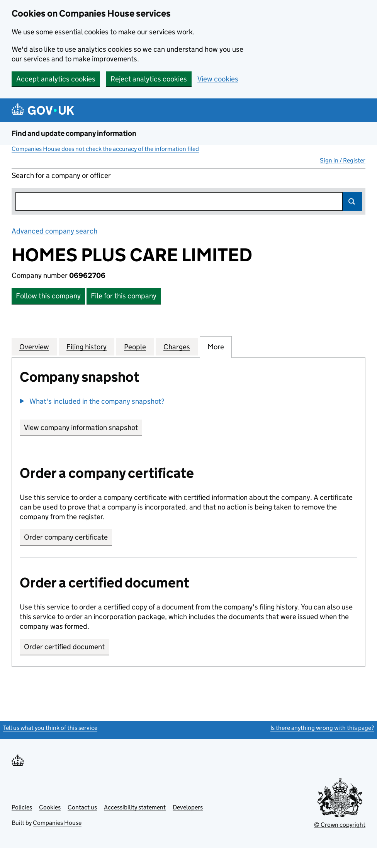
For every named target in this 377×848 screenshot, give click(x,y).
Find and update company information (74, 133)
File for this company (123, 295)
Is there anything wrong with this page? (322, 727)
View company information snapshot (83, 427)
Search (352, 201)
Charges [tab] (176, 346)
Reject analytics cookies (148, 78)
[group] (188, 402)
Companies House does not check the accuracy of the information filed (105, 148)
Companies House (57, 822)
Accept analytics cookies (55, 78)
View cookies (217, 79)
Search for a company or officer (61, 175)
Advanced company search (54, 231)
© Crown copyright (339, 824)
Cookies (50, 807)
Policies (22, 807)
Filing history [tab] (86, 346)
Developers (188, 807)
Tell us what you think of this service (50, 727)
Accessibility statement (135, 807)
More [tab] (215, 346)
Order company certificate (66, 537)
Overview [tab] (34, 346)
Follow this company (48, 295)
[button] (92, 401)
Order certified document (64, 646)
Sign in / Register (342, 160)
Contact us (82, 807)
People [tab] (135, 346)
